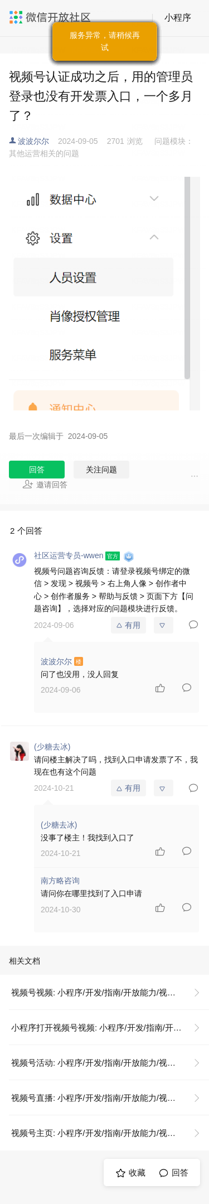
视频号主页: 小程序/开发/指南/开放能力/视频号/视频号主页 (110, 1133)
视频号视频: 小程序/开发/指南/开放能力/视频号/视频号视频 (110, 992)
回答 (37, 469)
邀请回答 (44, 484)
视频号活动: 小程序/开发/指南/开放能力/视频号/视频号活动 (110, 1062)
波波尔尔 (33, 141)
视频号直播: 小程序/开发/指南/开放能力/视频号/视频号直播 (110, 1098)
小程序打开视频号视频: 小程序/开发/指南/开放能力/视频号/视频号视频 (110, 1027)
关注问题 (101, 469)
